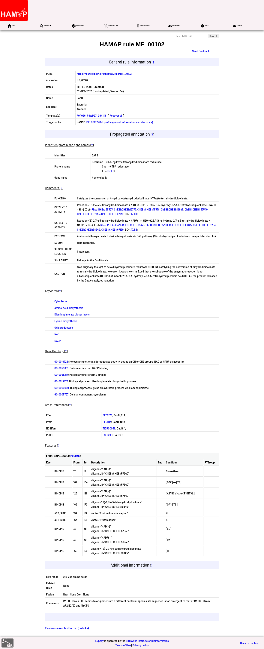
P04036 (81, 115)
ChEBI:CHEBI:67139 (112, 214)
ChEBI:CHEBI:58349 (88, 229)
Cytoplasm (60, 301)
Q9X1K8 (102, 115)
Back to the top (249, 643)
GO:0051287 (61, 374)
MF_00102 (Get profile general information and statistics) (119, 122)
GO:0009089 (61, 387)
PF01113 (107, 421)
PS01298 (107, 435)
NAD (56, 334)
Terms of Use (123, 645)
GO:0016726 (61, 361)
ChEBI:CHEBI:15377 (125, 209)
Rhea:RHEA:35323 (102, 209)
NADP (57, 340)
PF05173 (107, 415)
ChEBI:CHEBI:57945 (88, 214)
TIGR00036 (109, 428)
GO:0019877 (61, 381)
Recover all (116, 115)
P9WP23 (92, 115)
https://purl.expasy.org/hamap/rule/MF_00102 (104, 73)
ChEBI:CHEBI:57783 (204, 225)
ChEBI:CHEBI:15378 (148, 209)
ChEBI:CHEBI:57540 (196, 209)
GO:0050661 (61, 368)
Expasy (99, 640)
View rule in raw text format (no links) (67, 628)
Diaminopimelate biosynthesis (72, 314)
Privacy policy (140, 645)
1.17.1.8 (110, 171)
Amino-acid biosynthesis (68, 307)
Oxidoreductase (63, 327)
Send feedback (201, 51)
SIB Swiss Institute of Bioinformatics (147, 640)
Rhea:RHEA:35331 (110, 225)
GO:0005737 (61, 394)
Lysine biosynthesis (65, 321)
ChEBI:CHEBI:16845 (172, 209)
